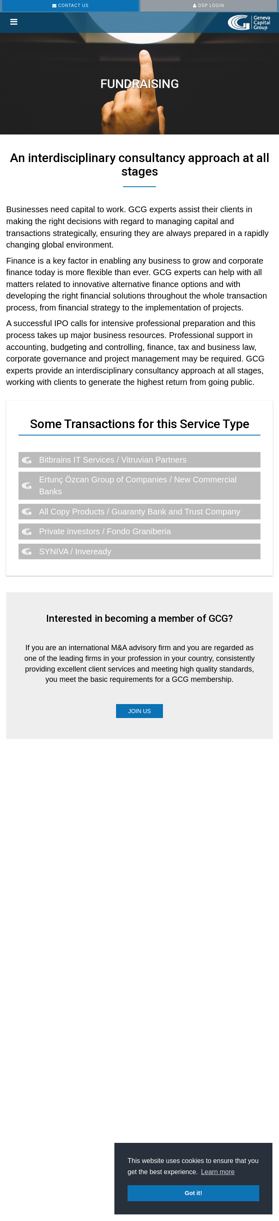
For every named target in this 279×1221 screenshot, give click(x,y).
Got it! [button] (193, 1193)
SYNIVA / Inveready (75, 551)
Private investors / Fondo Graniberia (105, 531)
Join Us (139, 711)
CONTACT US (70, 5)
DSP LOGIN (208, 5)
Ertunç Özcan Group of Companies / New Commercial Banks (138, 485)
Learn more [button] (218, 1171)
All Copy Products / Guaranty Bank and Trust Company (139, 511)
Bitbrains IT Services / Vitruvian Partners (112, 459)
